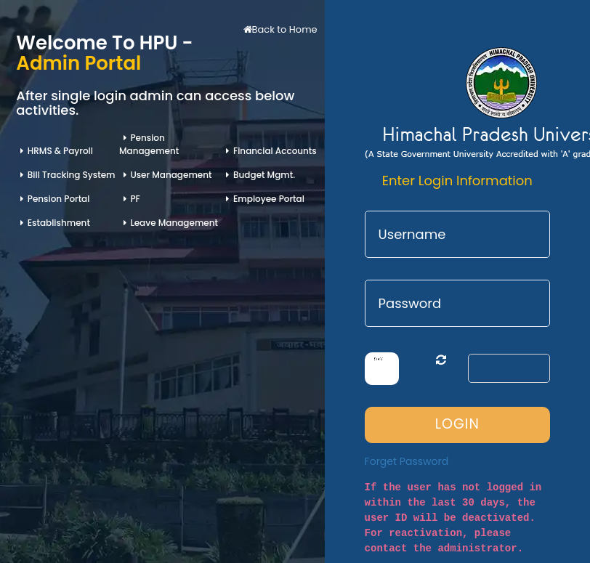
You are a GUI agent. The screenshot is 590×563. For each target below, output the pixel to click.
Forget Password (407, 461)
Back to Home (280, 29)
